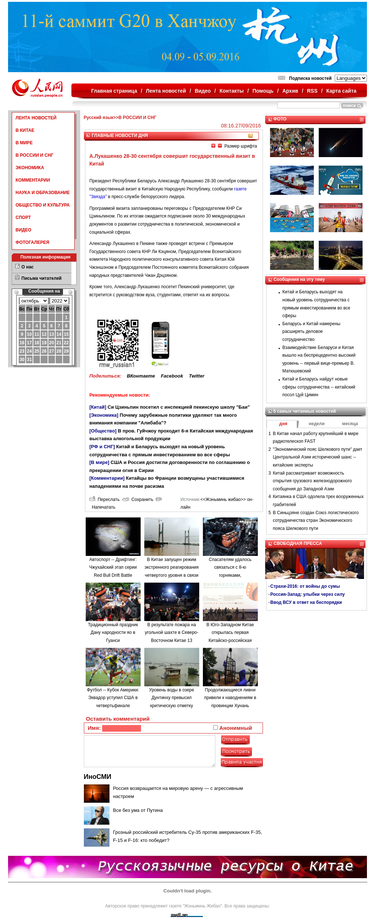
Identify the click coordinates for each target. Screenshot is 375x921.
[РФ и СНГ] (102, 446)
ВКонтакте (141, 376)
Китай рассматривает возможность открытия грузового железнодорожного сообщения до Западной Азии (312, 481)
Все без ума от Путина (138, 810)
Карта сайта (341, 91)
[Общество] (102, 431)
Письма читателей (42, 278)
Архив (290, 91)
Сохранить (137, 499)
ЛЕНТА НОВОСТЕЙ (36, 117)
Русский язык (99, 117)
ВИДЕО (23, 230)
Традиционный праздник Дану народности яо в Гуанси (113, 632)
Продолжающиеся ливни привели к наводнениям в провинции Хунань (230, 697)
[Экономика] (103, 415)
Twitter (196, 376)
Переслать (104, 499)
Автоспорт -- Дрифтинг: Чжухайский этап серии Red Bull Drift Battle (113, 567)
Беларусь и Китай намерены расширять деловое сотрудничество (311, 331)
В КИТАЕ (25, 130)
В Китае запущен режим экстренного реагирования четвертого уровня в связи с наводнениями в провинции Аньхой (172, 575)
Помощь (263, 91)
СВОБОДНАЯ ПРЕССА (298, 543)
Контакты (232, 91)
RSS (312, 91)
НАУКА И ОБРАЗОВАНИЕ (43, 192)
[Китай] (97, 407)
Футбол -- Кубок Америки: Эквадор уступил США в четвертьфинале (113, 697)
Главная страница (114, 91)
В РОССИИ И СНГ (34, 155)
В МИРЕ (24, 142)
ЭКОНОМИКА (30, 167)
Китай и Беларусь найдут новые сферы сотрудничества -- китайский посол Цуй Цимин (318, 386)
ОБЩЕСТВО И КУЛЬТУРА (43, 205)
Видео (203, 91)
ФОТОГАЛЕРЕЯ (32, 242)
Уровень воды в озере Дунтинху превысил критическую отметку (171, 697)
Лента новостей (166, 91)
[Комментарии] (107, 478)
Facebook (172, 376)
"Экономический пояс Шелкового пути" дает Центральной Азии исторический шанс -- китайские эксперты (317, 457)
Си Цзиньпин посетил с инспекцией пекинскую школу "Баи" (179, 407)
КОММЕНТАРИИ (33, 180)
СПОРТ (23, 217)
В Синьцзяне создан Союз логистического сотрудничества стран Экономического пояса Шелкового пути (316, 520)
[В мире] (99, 462)
